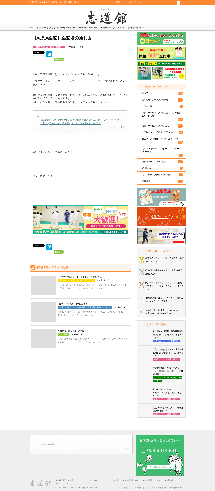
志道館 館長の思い (38, 16)
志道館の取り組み (132, 480)
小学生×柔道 (159, 16)
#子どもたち (112, 120)
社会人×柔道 (177, 16)
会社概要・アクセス (152, 480)
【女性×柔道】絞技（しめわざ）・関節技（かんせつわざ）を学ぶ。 (164, 299)
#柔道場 (86, 120)
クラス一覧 (114, 480)
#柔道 (71, 120)
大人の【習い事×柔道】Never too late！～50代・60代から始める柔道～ (164, 311)
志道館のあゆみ (55, 16)
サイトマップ (63, 483)
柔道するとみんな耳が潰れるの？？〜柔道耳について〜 (164, 260)
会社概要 (117, 2)
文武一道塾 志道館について (69, 480)
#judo (78, 120)
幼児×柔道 (142, 16)
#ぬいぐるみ (98, 120)
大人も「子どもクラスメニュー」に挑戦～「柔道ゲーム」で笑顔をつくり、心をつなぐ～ (164, 286)
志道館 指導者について (95, 480)
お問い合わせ (134, 2)
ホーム (107, 16)
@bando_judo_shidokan (54, 120)
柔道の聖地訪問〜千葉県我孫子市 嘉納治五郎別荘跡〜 (163, 272)
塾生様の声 (72, 16)
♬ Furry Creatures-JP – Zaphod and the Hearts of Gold (71, 123)
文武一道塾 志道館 (45, 444)
